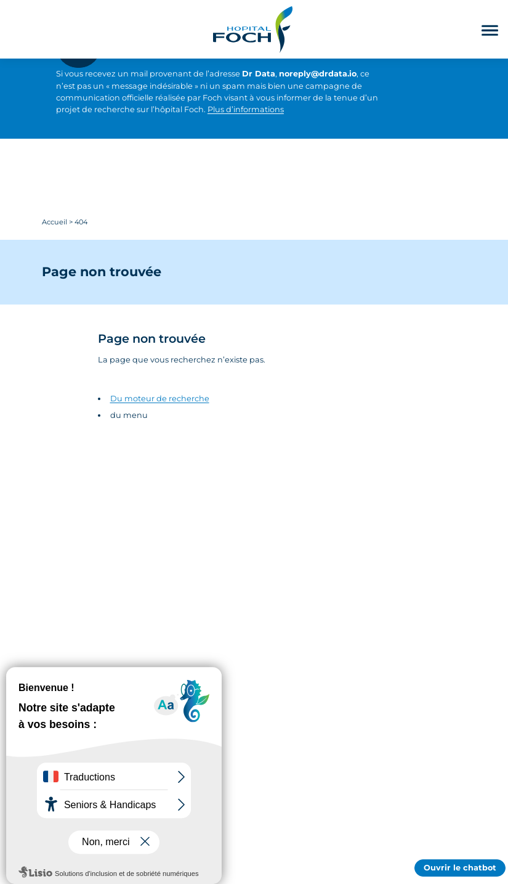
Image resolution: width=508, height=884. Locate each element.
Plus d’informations (246, 109)
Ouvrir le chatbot (460, 867)
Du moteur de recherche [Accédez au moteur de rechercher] (159, 398)
